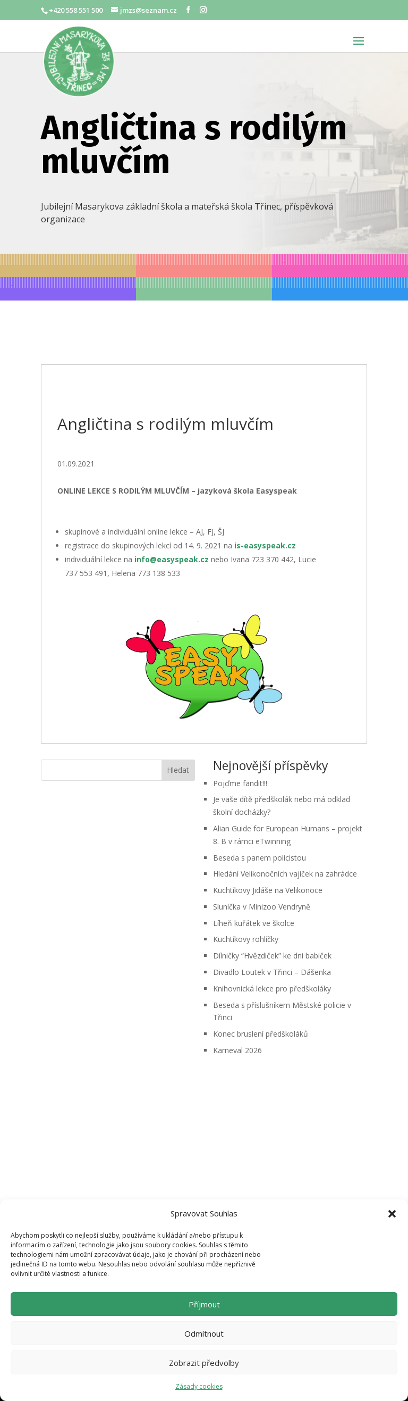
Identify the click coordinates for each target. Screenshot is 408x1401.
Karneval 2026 (237, 1050)
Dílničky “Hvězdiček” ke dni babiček (273, 955)
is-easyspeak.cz (265, 545)
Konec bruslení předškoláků (260, 1034)
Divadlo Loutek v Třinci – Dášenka (273, 972)
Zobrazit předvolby (204, 1362)
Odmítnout (204, 1333)
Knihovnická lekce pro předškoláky (273, 988)
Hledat (178, 770)
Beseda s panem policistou (259, 858)
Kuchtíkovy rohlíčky (246, 939)
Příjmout (204, 1304)
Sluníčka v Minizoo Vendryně (261, 907)
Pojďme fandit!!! (240, 783)
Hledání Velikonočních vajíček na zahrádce (286, 874)
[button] (392, 1213)
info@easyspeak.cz (171, 559)
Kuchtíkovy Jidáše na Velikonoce (269, 890)
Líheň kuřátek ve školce (254, 923)
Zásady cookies (199, 1386)
